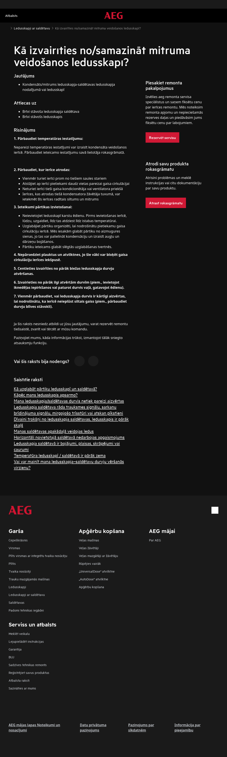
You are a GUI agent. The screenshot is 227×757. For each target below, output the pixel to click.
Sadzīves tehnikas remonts (28, 665)
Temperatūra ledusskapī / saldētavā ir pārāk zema (60, 455)
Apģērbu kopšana (91, 587)
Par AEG (155, 540)
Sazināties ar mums (22, 688)
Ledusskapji (17, 587)
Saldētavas (16, 602)
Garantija (15, 649)
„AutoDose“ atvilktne (93, 579)
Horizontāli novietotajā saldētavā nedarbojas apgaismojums (69, 437)
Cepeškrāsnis (18, 540)
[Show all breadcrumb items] (7, 27)
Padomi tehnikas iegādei (26, 610)
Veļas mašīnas (89, 540)
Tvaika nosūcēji (20, 571)
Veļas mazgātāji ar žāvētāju (98, 556)
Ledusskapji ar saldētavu (27, 594)
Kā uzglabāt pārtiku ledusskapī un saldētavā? (55, 388)
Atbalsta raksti (19, 680)
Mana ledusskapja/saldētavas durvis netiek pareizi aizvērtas (69, 400)
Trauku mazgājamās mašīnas (29, 579)
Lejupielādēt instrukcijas (26, 641)
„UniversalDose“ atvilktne (97, 571)
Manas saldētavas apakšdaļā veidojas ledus (54, 431)
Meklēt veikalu (19, 633)
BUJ (11, 657)
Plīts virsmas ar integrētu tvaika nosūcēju (38, 556)
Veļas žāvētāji (89, 548)
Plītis (12, 563)
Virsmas (14, 548)
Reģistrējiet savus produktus (29, 672)
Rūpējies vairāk (90, 563)
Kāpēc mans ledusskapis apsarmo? (46, 394)
